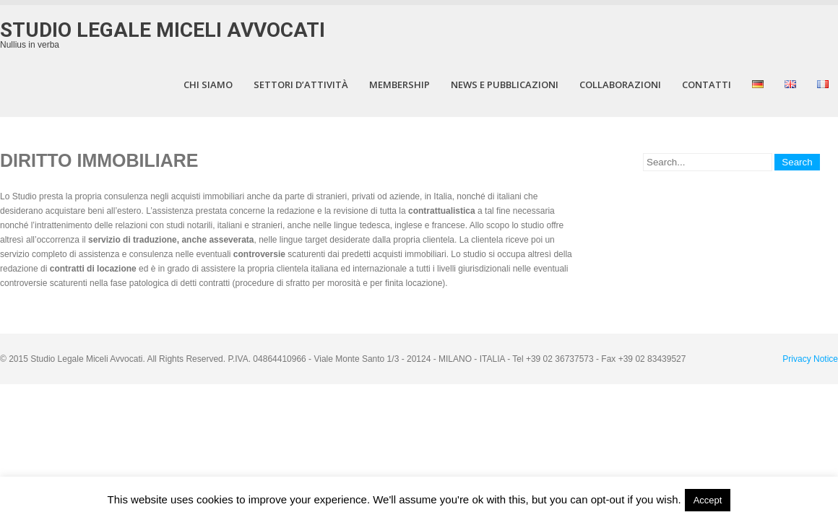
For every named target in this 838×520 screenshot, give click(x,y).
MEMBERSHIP (399, 84)
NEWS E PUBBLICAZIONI (504, 84)
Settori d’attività (301, 84)
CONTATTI (706, 84)
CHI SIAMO (208, 84)
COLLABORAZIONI (620, 84)
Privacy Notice (810, 359)
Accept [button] (708, 500)
